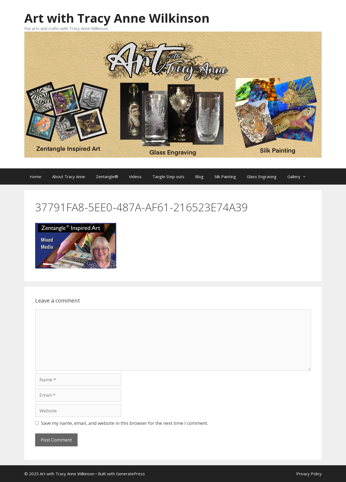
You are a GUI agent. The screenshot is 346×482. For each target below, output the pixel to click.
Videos (135, 176)
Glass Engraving (262, 176)
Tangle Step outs (168, 176)
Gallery (299, 176)
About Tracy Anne (68, 176)
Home (35, 176)
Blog (199, 176)
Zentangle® (107, 176)
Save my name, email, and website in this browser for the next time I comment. (124, 423)
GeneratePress (130, 473)
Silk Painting (225, 176)
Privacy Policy (309, 473)
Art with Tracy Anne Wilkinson (116, 18)
